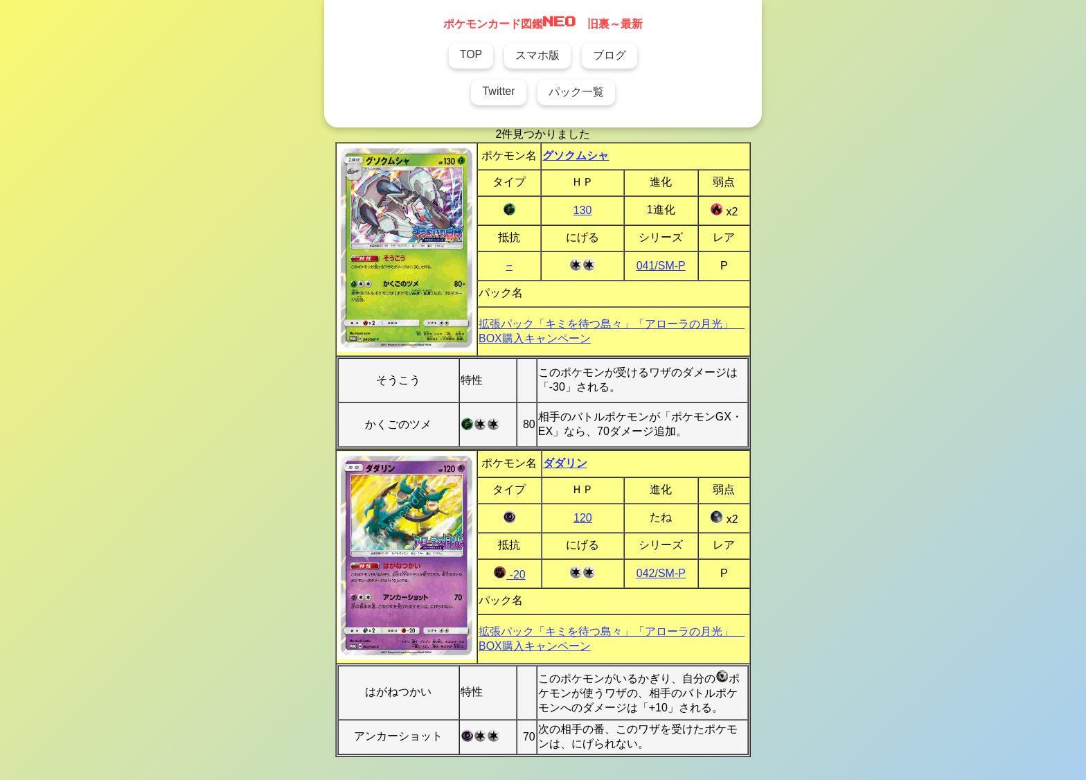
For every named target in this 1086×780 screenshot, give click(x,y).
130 (582, 210)
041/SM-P (661, 266)
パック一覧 (576, 92)
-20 (509, 574)
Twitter (498, 91)
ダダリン (565, 463)
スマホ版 (537, 55)
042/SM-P (661, 573)
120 (582, 518)
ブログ (609, 55)
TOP (471, 54)
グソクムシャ (575, 155)
